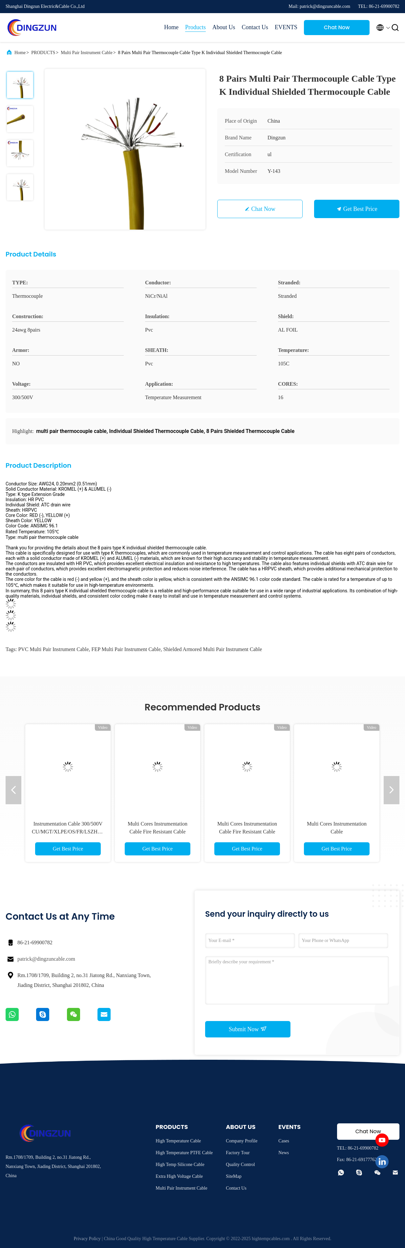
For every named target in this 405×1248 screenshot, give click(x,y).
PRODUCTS (43, 52)
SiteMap (233, 1176)
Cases (283, 1140)
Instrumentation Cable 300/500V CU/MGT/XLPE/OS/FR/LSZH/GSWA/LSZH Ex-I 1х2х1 (80, 831)
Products (195, 27)
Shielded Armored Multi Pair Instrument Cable (212, 649)
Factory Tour (237, 1152)
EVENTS (286, 27)
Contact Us (255, 27)
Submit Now (248, 1029)
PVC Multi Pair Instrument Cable (53, 649)
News (283, 1152)
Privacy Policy (87, 1238)
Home (171, 27)
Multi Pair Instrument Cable (86, 52)
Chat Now (337, 27)
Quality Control (240, 1164)
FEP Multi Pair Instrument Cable (126, 649)
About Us (223, 27)
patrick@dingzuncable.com (46, 959)
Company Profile (241, 1140)
